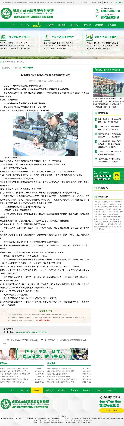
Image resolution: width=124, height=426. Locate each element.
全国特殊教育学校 (114, 219)
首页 (4, 62)
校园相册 (62, 390)
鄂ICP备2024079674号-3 (84, 422)
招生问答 (118, 2)
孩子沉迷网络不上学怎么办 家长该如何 (22, 379)
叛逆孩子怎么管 (112, 224)
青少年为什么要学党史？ (22, 376)
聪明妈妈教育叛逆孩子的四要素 (69, 376)
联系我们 (111, 390)
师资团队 (99, 390)
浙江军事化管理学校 (101, 207)
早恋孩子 (113, 204)
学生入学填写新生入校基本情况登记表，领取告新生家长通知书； (109, 120)
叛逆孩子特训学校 (100, 224)
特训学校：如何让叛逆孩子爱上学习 (69, 382)
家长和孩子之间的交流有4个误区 (69, 368)
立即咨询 (117, 176)
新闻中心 (11, 62)
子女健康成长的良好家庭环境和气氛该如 (69, 379)
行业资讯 (20, 62)
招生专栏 (87, 390)
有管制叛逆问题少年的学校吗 (112, 221)
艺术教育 (108, 209)
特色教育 (49, 390)
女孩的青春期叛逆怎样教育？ (69, 374)
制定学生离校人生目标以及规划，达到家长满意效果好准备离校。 (109, 160)
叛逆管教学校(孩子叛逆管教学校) (24, 340)
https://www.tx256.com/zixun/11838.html (32, 332)
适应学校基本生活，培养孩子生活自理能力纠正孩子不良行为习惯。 (109, 135)
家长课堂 (74, 390)
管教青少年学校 (113, 214)
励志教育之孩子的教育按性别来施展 (69, 371)
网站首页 (86, 2)
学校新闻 (6, 67)
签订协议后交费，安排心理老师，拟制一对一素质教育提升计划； (109, 128)
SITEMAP (97, 2)
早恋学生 (115, 212)
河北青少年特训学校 (101, 202)
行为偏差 (116, 207)
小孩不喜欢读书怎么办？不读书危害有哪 (22, 374)
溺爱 (110, 207)
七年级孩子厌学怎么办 (105, 226)
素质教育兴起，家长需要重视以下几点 (22, 371)
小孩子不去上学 (106, 212)
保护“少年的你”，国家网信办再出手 (22, 382)
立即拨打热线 (111, 410)
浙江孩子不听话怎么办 (102, 204)
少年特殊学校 (102, 219)
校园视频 (17, 67)
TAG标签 (109, 2)
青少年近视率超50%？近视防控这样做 (22, 368)
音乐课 (119, 204)
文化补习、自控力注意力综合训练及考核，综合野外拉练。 (109, 153)
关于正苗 (25, 390)
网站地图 (62, 422)
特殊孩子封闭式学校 (115, 202)
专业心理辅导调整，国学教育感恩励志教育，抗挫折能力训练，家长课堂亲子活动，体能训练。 (109, 144)
